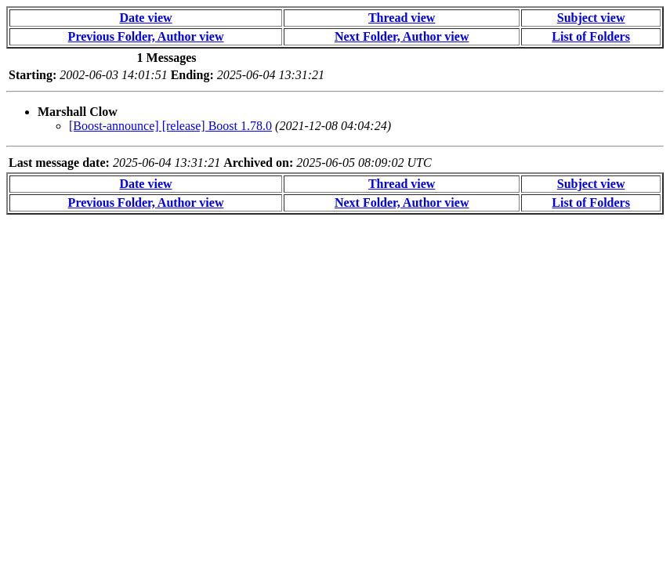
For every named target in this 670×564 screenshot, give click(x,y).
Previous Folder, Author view (146, 36)
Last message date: (59, 162)
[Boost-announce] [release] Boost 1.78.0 (170, 125)
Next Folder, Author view (402, 36)
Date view (145, 17)
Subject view (591, 17)
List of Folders (591, 36)
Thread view (401, 17)
